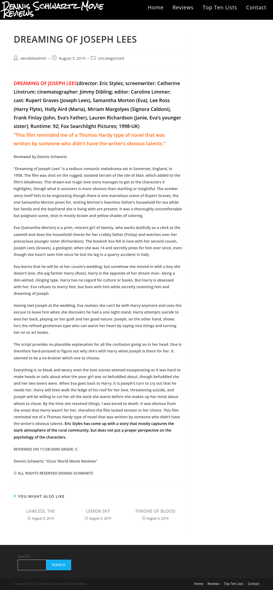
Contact (256, 7)
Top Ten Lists (220, 7)
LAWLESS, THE (40, 511)
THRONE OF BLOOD (155, 511)
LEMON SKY (98, 511)
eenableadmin (33, 58)
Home (155, 7)
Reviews (183, 7)
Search (24, 556)
